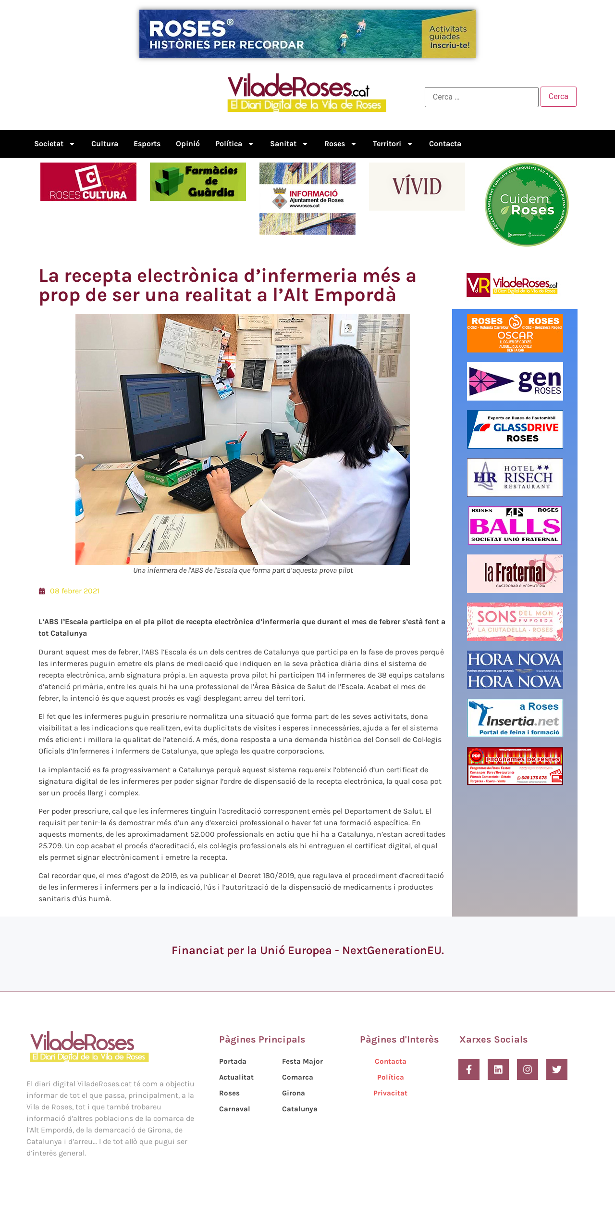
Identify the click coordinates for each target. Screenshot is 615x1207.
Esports (147, 143)
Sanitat (289, 143)
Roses (340, 143)
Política (235, 143)
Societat (55, 143)
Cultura (104, 143)
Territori (393, 143)
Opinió (188, 143)
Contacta (445, 143)
